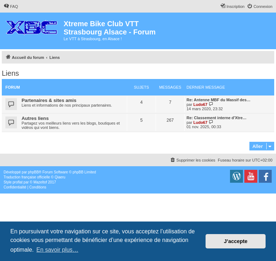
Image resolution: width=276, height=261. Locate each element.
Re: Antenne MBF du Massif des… (218, 100)
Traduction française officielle (27, 177)
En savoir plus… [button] (57, 250)
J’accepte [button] (236, 241)
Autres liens (35, 118)
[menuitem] (11, 6)
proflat (18, 182)
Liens (10, 73)
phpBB (33, 172)
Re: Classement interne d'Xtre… (217, 118)
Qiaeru (60, 177)
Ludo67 (200, 104)
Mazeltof (40, 182)
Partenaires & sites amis (49, 100)
